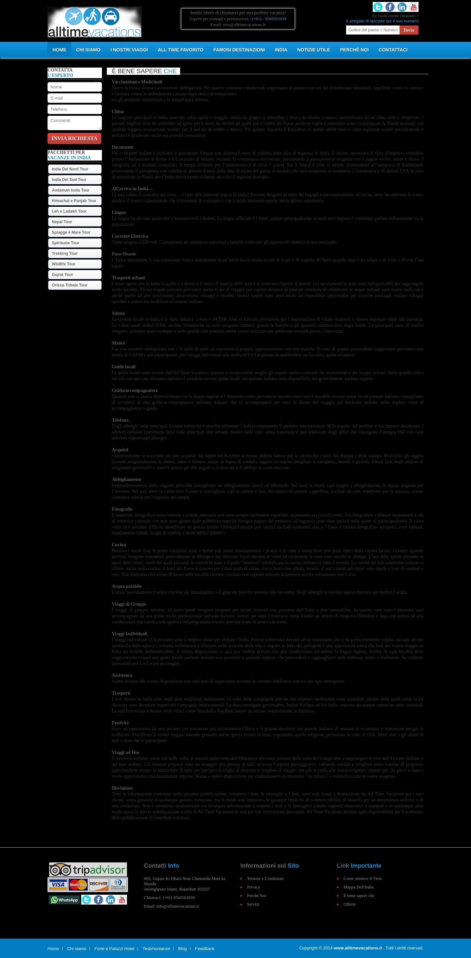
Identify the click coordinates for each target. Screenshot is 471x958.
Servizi (253, 904)
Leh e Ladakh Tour (69, 211)
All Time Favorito (180, 49)
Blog (182, 948)
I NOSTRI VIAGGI (129, 49)
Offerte (350, 904)
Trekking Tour (65, 253)
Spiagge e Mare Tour (71, 232)
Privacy (253, 886)
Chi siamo (76, 948)
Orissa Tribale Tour (69, 285)
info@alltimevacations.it (177, 906)
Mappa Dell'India (359, 886)
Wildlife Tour (64, 264)
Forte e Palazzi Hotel (114, 948)
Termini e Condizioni (265, 878)
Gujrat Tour (62, 274)
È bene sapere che (359, 895)
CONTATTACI (393, 49)
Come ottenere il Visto (363, 878)
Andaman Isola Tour (70, 190)
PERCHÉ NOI (354, 49)
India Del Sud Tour (69, 179)
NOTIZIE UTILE (313, 49)
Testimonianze (156, 948)
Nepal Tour (62, 222)
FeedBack (204, 948)
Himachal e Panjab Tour (74, 200)
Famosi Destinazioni (239, 49)
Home (59, 49)
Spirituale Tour (65, 243)
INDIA (281, 49)
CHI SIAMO (88, 49)
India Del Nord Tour (70, 169)
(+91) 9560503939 (179, 897)
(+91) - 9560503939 (269, 18)
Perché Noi (256, 895)
